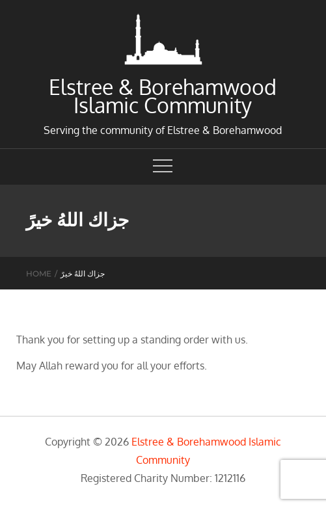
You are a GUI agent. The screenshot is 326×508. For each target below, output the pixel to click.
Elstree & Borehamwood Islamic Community (163, 96)
